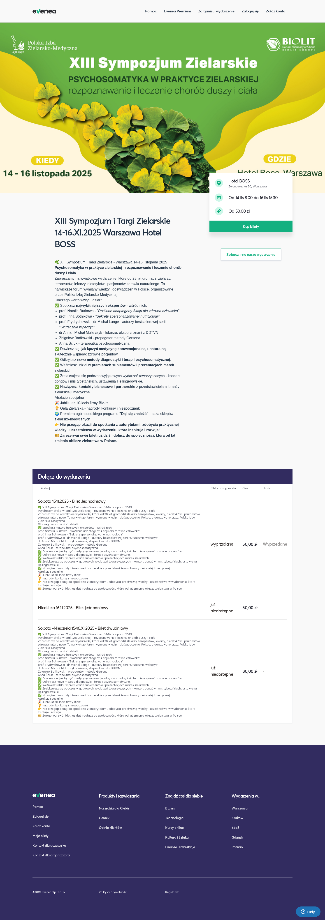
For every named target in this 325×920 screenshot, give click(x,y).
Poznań (237, 847)
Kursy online (174, 827)
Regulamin (172, 892)
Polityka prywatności (113, 892)
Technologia (174, 818)
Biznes (170, 808)
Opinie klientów (110, 827)
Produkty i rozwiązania (119, 796)
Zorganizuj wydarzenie (216, 11)
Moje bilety (40, 835)
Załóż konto (275, 11)
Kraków (237, 818)
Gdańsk (237, 837)
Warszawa (239, 808)
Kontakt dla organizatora (51, 855)
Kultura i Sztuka (177, 837)
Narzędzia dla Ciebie (114, 808)
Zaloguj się (250, 11)
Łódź (235, 827)
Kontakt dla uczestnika (49, 845)
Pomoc (151, 11)
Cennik (104, 818)
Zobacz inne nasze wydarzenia (250, 254)
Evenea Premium (177, 11)
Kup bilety (251, 226)
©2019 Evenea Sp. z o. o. (48, 892)
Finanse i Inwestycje (180, 847)
